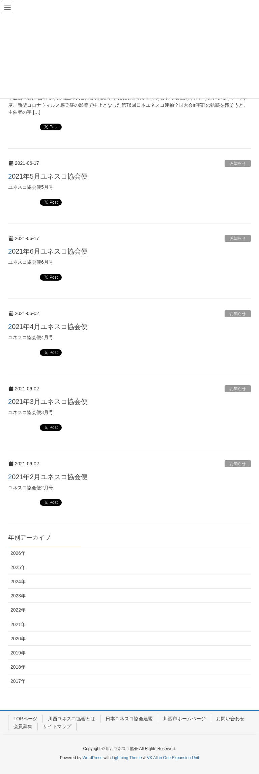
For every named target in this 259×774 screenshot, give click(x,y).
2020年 (18, 638)
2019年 (18, 652)
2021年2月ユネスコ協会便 (48, 477)
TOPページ (25, 718)
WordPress (92, 757)
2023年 (18, 595)
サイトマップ (57, 726)
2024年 (18, 581)
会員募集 (22, 726)
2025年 (18, 567)
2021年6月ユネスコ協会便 (48, 251)
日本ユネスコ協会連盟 (129, 718)
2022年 (18, 610)
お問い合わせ (230, 718)
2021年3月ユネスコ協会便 (48, 401)
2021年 (18, 624)
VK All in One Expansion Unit (173, 757)
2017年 (18, 681)
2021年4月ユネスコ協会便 (48, 326)
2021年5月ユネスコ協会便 (48, 176)
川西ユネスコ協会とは (71, 718)
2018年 (18, 667)
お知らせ (238, 163)
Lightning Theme (127, 757)
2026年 (18, 553)
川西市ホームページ (184, 718)
